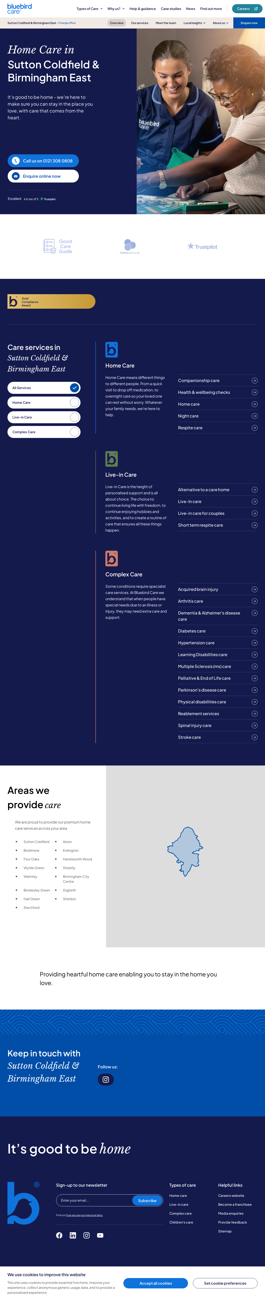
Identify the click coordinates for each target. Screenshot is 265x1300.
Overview (117, 23)
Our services (139, 23)
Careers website (231, 1195)
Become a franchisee (235, 1204)
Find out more (211, 8)
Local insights (194, 23)
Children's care (181, 1222)
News (190, 8)
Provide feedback (232, 1222)
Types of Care (89, 8)
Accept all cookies (156, 1283)
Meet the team (166, 23)
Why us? (116, 8)
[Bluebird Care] (19, 12)
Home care (178, 1195)
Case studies (171, 8)
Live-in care (178, 1204)
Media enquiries (230, 1213)
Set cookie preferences (225, 1283)
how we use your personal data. (84, 1215)
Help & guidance (143, 8)
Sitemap (225, 1231)
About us (220, 23)
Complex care (180, 1213)
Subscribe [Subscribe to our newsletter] (147, 1200)
